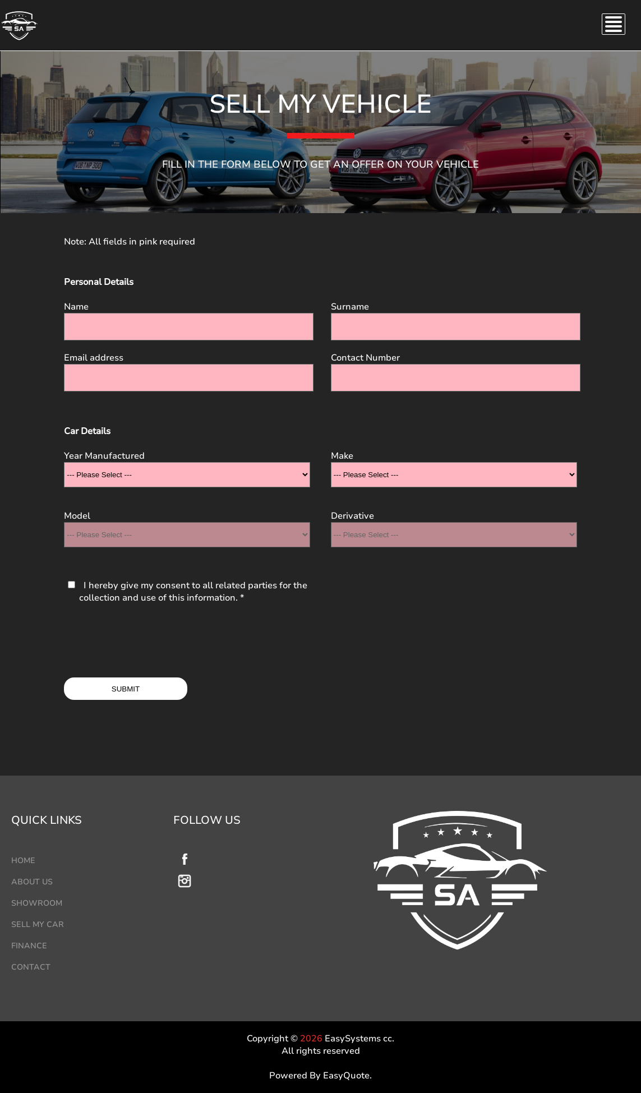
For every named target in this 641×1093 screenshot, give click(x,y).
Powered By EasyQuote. (320, 1075)
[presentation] (149, 641)
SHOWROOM (36, 903)
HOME (23, 860)
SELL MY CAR (37, 924)
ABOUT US (32, 882)
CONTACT (30, 967)
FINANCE (29, 945)
